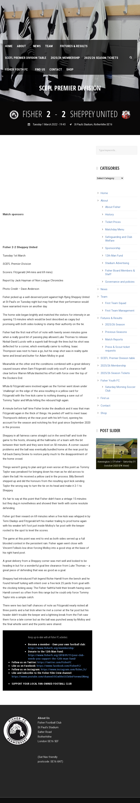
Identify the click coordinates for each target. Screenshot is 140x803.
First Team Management (119, 310)
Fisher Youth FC (16, 69)
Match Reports (114, 339)
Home (9, 46)
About (21, 46)
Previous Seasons (116, 332)
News (37, 46)
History (109, 214)
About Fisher (112, 207)
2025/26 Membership (65, 58)
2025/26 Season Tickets (101, 58)
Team (49, 46)
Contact (55, 69)
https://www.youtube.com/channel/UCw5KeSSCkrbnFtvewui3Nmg (50, 676)
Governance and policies (120, 281)
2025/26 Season (115, 324)
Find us (40, 69)
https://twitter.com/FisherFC (54, 662)
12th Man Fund (114, 255)
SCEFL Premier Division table (25, 58)
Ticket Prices (113, 222)
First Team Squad (115, 303)
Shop (69, 69)
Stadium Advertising (117, 263)
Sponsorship (112, 248)
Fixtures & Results (74, 46)
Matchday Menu (114, 229)
